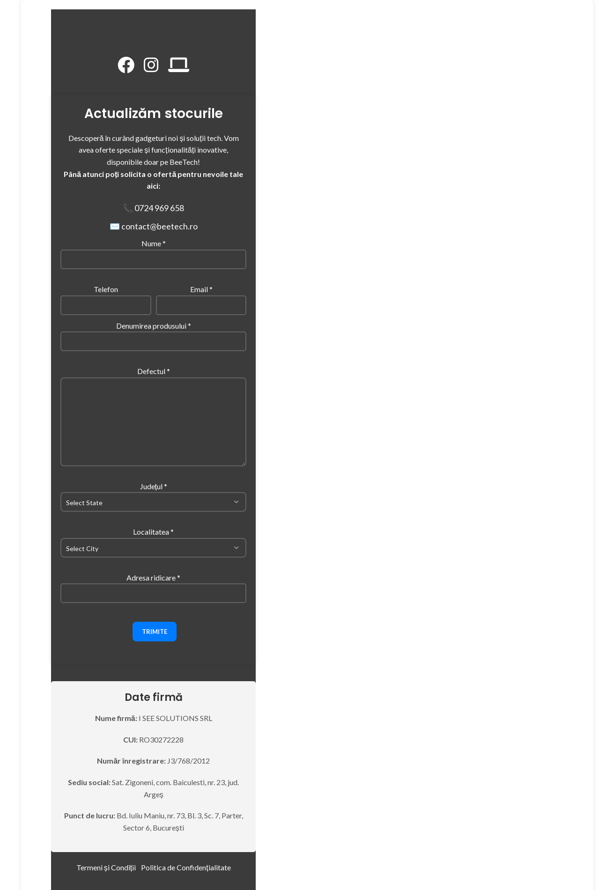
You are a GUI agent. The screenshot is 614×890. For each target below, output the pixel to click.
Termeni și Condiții (106, 867)
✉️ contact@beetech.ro (154, 226)
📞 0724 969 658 (153, 208)
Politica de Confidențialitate (185, 867)
